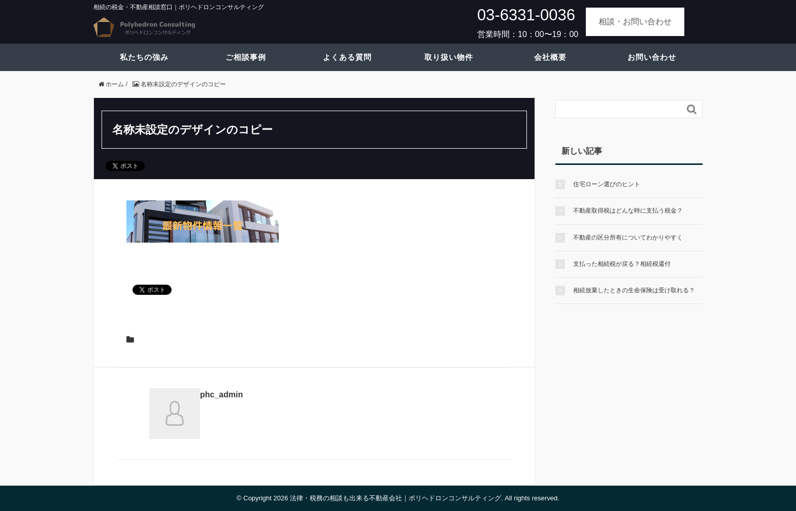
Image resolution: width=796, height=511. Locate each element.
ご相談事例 (245, 57)
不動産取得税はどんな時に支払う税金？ (628, 210)
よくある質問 (347, 57)
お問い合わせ (651, 57)
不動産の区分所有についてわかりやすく (628, 237)
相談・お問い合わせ (635, 21)
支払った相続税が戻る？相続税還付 (622, 263)
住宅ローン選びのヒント (606, 184)
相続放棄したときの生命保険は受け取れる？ (634, 290)
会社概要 (550, 57)
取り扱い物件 (448, 57)
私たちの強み (144, 57)
